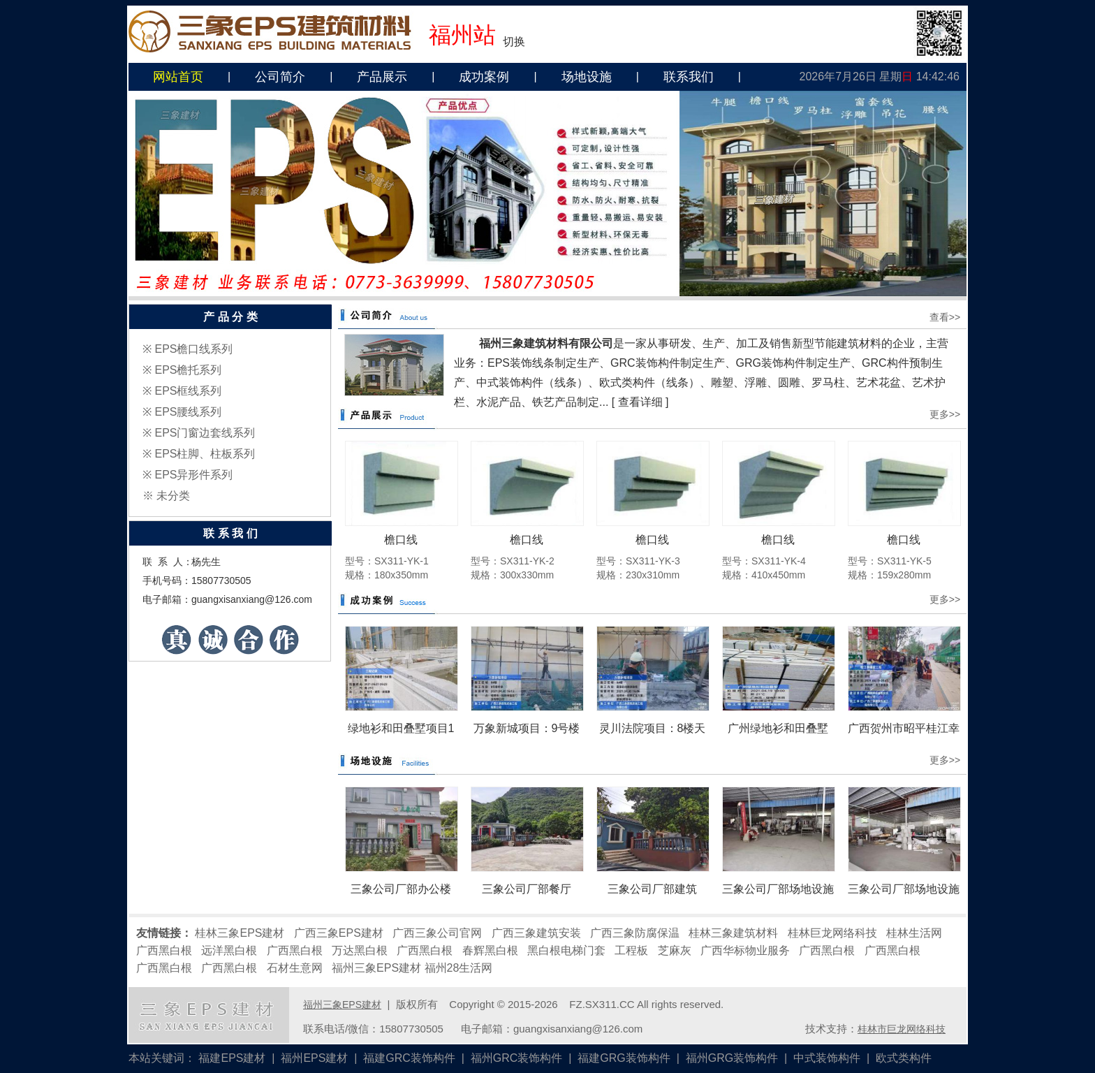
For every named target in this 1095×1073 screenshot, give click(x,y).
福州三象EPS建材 (376, 968)
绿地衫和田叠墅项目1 (401, 728)
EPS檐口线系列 (193, 349)
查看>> (944, 317)
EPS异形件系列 (193, 475)
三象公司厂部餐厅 (526, 889)
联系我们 (688, 77)
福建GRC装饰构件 (409, 1058)
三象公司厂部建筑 (652, 889)
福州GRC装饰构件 (517, 1058)
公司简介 (280, 77)
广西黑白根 (164, 950)
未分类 (173, 496)
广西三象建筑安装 (536, 933)
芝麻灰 (674, 950)
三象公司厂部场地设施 (778, 889)
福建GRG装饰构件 (624, 1058)
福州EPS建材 (314, 1058)
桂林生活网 (914, 933)
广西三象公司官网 (437, 933)
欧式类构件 (904, 1058)
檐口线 (401, 540)
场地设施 (586, 77)
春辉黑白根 (490, 950)
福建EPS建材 (231, 1058)
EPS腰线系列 (187, 412)
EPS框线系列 (187, 391)
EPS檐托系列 (187, 370)
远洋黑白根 (229, 950)
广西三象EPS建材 (338, 933)
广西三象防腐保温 (634, 933)
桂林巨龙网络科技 (832, 933)
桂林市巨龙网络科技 (902, 1029)
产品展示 (382, 77)
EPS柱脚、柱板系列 (204, 454)
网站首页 (178, 77)
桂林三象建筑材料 (733, 933)
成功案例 (484, 77)
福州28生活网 (459, 968)
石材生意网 (295, 968)
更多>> (944, 414)
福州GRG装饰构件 (732, 1058)
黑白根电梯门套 (566, 950)
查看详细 (640, 402)
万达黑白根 (360, 950)
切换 (514, 42)
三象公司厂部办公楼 (401, 889)
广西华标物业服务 (745, 950)
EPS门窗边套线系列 (204, 433)
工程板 (631, 950)
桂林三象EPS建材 (239, 933)
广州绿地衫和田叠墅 (778, 728)
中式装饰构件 (826, 1058)
